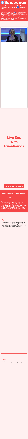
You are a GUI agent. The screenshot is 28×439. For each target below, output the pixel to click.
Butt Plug (8, 202)
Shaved (13, 207)
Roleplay (8, 207)
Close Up (20, 202)
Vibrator (24, 208)
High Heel (22, 205)
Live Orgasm (13, 206)
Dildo (14, 204)
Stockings (3, 208)
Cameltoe (14, 202)
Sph (23, 207)
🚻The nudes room (13, 2)
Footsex (16, 205)
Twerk (19, 208)
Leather (6, 206)
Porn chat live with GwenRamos (14, 186)
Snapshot (18, 207)
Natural (19, 206)
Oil (22, 206)
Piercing (3, 207)
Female (10, 194)
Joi (26, 205)
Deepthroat (9, 204)
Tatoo (15, 208)
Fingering (10, 205)
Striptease (10, 208)
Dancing (3, 204)
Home (3, 194)
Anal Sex (3, 202)
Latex (2, 206)
